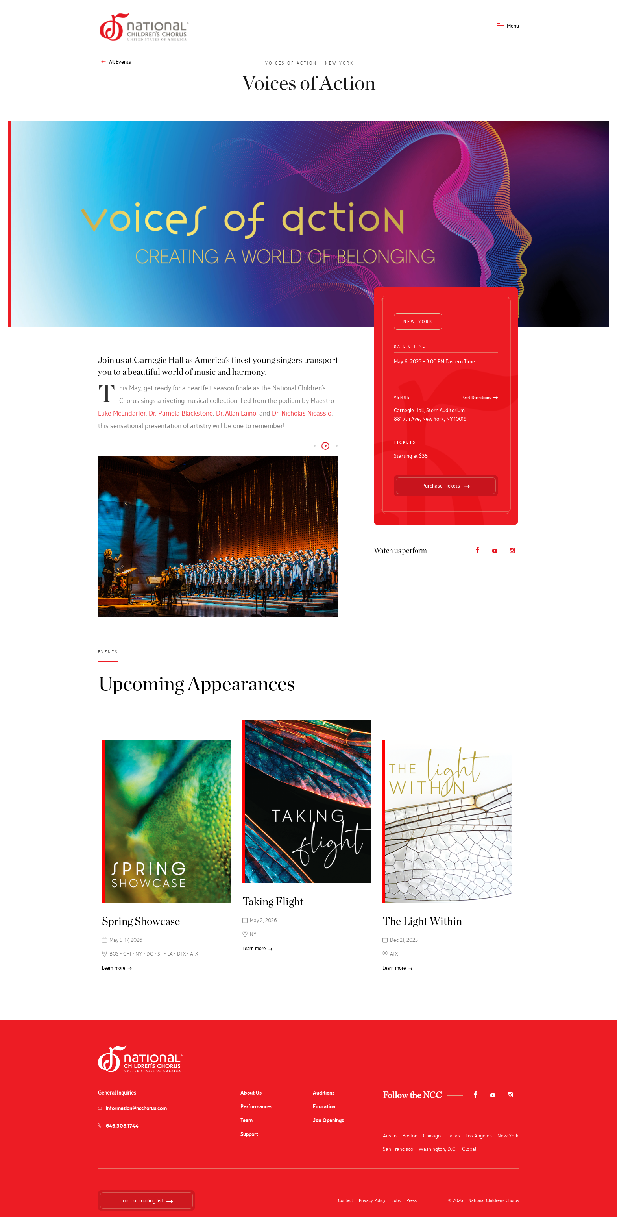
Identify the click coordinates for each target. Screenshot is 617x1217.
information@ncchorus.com (136, 1108)
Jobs (396, 1200)
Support (249, 1134)
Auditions (323, 1093)
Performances (256, 1106)
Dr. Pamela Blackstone (181, 413)
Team (246, 1120)
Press (411, 1200)
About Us (251, 1093)
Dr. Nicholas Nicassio (301, 413)
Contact (345, 1200)
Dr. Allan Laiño (236, 413)
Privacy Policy (372, 1200)
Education (324, 1106)
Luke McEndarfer (122, 413)
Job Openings (328, 1120)
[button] (314, 446)
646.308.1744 (122, 1126)
